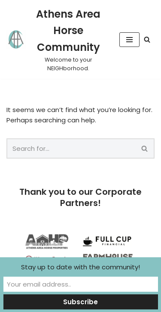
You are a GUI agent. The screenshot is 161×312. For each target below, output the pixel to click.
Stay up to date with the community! (80, 266)
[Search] (147, 39)
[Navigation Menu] (129, 39)
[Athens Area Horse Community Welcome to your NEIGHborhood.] (56, 39)
